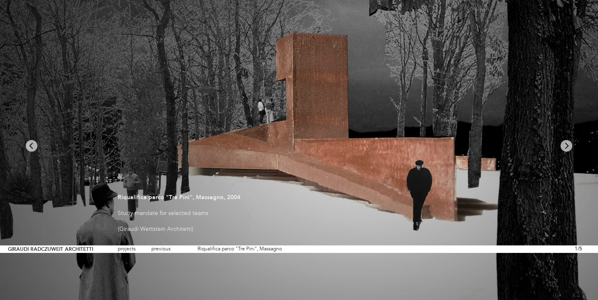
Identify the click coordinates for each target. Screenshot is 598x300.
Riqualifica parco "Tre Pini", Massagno (240, 249)
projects (127, 249)
